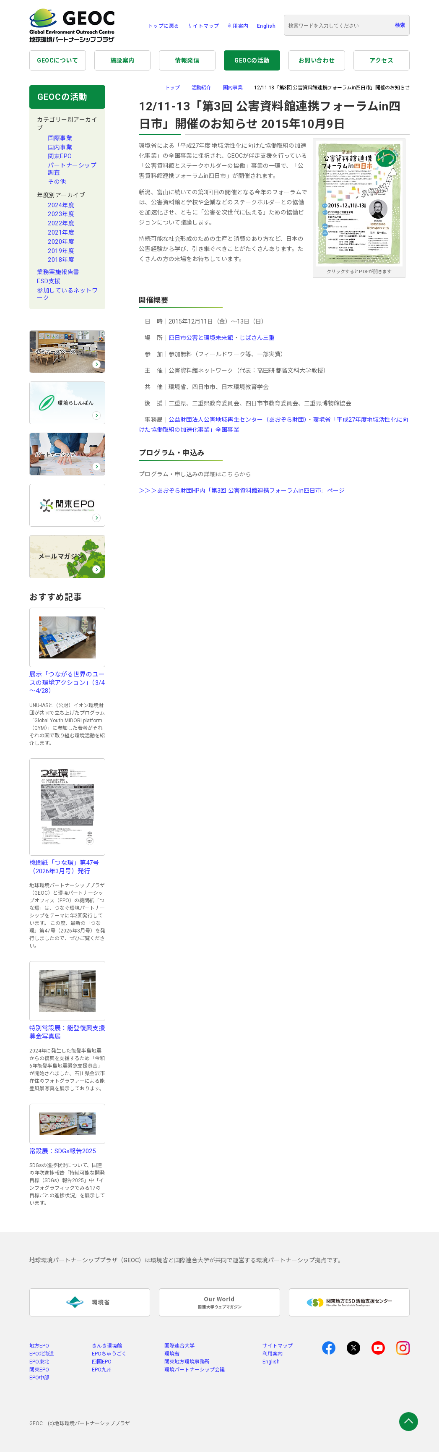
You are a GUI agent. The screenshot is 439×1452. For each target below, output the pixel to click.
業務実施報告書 (58, 272)
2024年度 (61, 205)
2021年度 (61, 232)
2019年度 (61, 251)
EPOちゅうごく (109, 1354)
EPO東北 (39, 1362)
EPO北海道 (41, 1354)
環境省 (171, 1354)
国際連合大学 (179, 1346)
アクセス (381, 60)
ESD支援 (49, 281)
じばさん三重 (257, 337)
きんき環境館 (107, 1346)
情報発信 (187, 60)
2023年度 (61, 214)
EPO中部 (39, 1378)
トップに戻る (163, 26)
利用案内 (238, 26)
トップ (172, 88)
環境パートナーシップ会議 (194, 1370)
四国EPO (102, 1362)
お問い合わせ (317, 60)
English (266, 26)
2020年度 (61, 241)
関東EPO (60, 156)
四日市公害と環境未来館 (201, 337)
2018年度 (61, 259)
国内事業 (60, 147)
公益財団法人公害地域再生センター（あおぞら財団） (238, 419)
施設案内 (122, 60)
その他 (57, 181)
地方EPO (39, 1346)
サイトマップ (203, 26)
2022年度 (61, 223)
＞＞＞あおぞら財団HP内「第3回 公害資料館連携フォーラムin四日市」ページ (242, 490)
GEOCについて (57, 60)
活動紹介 (201, 88)
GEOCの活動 (252, 60)
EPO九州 (102, 1370)
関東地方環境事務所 (187, 1362)
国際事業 (60, 138)
